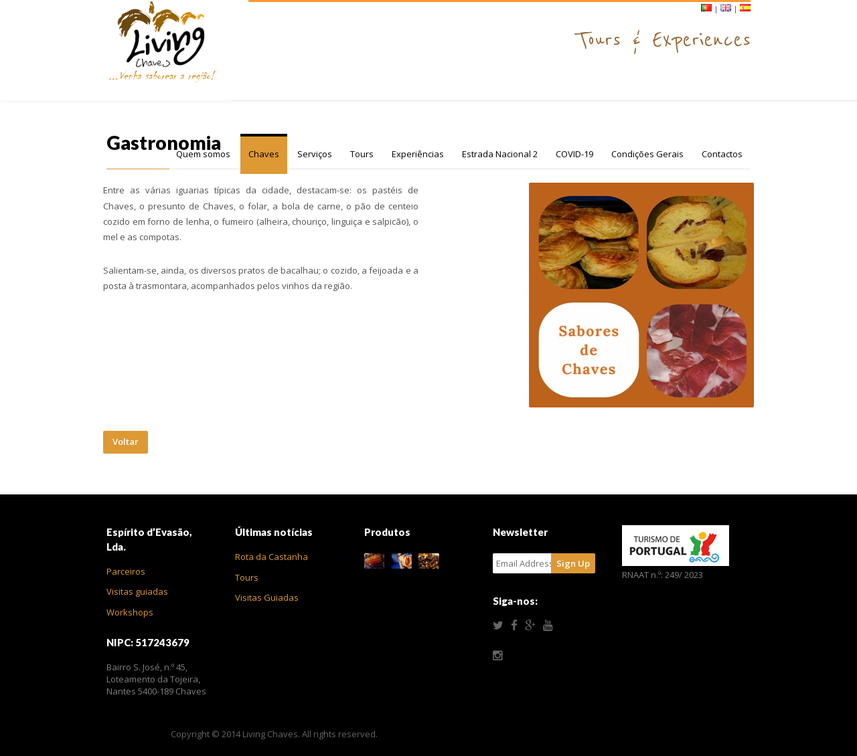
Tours (362, 154)
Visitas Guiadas (267, 597)
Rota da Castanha (271, 557)
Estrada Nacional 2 (500, 154)
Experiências (418, 154)
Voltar (125, 442)
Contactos (722, 154)
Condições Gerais (647, 154)
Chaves (263, 154)
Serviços (314, 154)
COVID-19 (574, 154)
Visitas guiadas (137, 591)
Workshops (129, 612)
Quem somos (203, 154)
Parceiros (125, 571)
